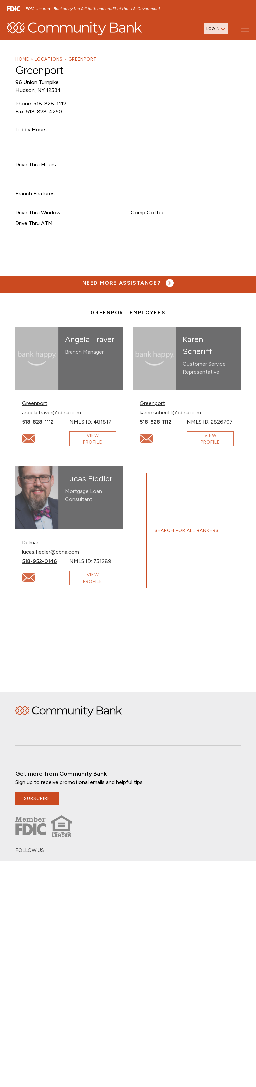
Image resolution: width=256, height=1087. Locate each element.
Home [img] (68, 711)
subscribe (37, 798)
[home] (74, 28)
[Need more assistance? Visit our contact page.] (128, 283)
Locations (49, 59)
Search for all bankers (187, 530)
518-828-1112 (49, 103)
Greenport (82, 59)
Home (22, 59)
